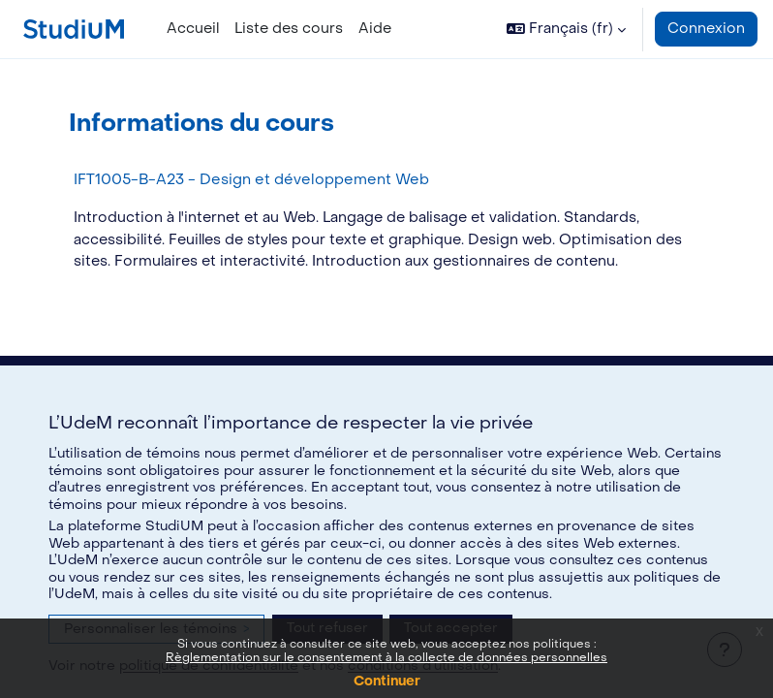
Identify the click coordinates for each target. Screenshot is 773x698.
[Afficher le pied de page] (724, 649)
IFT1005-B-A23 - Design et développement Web (251, 179)
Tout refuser (327, 628)
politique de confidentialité (208, 665)
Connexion (706, 28)
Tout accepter (451, 628)
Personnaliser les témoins (156, 628)
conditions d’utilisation (423, 665)
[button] (566, 29)
